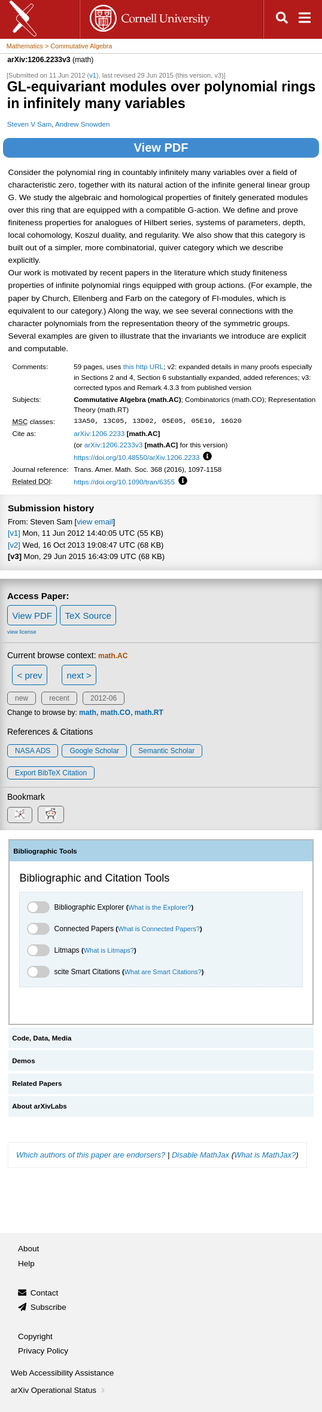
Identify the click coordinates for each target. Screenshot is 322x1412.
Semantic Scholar (166, 751)
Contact (45, 1292)
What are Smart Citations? (163, 971)
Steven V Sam (29, 124)
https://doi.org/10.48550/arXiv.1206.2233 (136, 457)
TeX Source (88, 615)
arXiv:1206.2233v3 (113, 445)
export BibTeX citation (51, 773)
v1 (92, 75)
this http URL (143, 366)
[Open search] (282, 19)
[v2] (14, 545)
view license (22, 632)
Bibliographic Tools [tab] (45, 851)
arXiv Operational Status (59, 1390)
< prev (29, 675)
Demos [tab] (23, 1060)
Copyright (35, 1336)
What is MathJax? (265, 1154)
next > (78, 675)
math (87, 712)
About (28, 1248)
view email (95, 521)
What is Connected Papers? (159, 928)
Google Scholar (94, 751)
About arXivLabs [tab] (39, 1106)
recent (59, 698)
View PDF (161, 147)
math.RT (149, 712)
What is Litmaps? (109, 950)
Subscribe (48, 1307)
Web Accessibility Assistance (62, 1372)
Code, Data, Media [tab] (41, 1038)
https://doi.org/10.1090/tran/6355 (124, 482)
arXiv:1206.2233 (99, 433)
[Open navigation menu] (304, 19)
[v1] (14, 533)
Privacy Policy (43, 1350)
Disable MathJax (200, 1154)
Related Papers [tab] (37, 1083)
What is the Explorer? (159, 907)
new (21, 698)
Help (26, 1263)
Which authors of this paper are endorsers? (90, 1154)
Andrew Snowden (82, 124)
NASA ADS (32, 751)
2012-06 (103, 698)
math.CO (115, 712)
